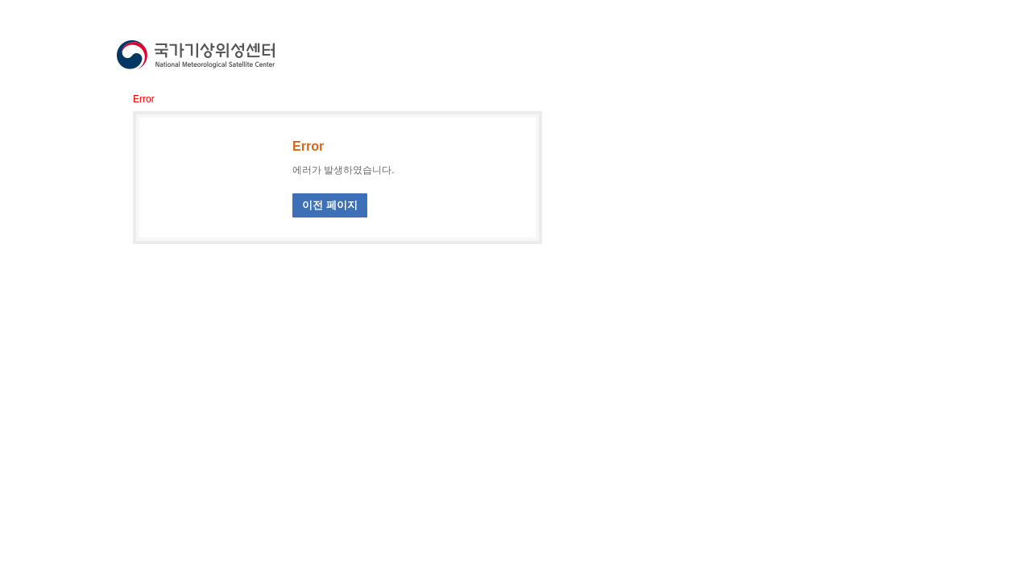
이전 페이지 (330, 205)
